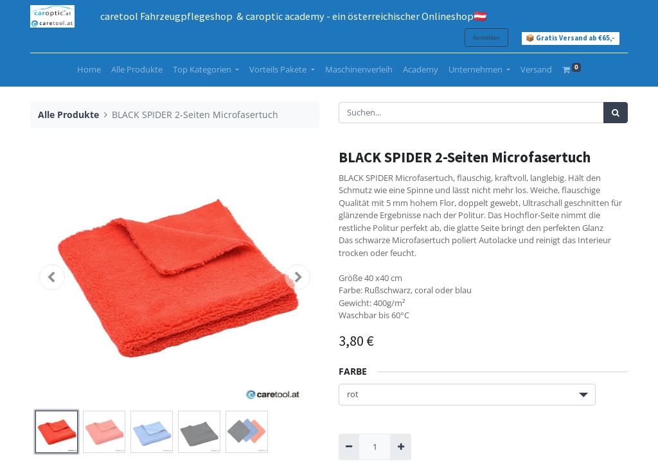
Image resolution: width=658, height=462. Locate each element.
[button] (52, 277)
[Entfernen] (349, 447)
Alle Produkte (68, 114)
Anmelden (486, 37)
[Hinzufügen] (400, 447)
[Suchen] (615, 113)
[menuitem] (89, 69)
